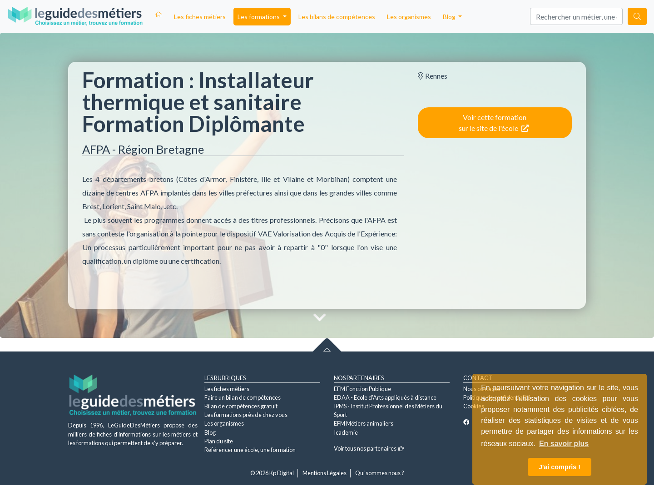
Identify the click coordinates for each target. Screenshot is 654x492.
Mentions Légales (324, 473)
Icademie (346, 432)
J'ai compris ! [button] (559, 467)
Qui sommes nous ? (379, 473)
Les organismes (409, 16)
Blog (210, 432)
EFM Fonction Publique (362, 388)
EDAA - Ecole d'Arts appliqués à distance (385, 397)
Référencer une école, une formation (250, 449)
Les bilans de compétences (336, 16)
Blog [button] (450, 16)
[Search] (576, 16)
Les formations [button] (259, 16)
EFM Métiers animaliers (363, 423)
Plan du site (218, 441)
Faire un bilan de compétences (242, 397)
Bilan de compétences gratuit (240, 406)
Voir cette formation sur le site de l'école (494, 122)
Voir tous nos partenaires (369, 448)
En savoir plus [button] (564, 443)
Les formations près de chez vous (245, 414)
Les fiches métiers (200, 16)
